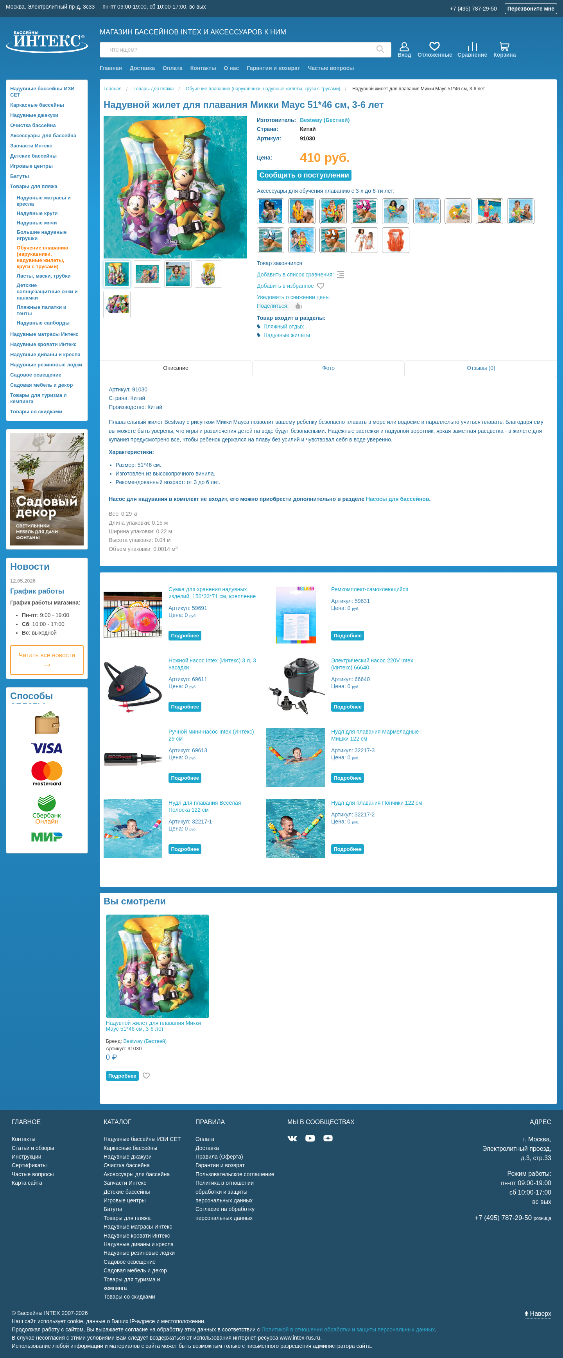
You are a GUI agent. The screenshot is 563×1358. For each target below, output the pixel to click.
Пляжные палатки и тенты (41, 310)
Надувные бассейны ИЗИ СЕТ (42, 92)
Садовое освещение (35, 375)
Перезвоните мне (530, 8)
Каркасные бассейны (37, 105)
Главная (111, 68)
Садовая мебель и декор (41, 385)
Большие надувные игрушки (42, 235)
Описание (175, 368)
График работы (37, 591)
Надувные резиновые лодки (46, 365)
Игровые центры (31, 166)
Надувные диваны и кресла (45, 354)
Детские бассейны (33, 156)
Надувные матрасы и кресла (44, 201)
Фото (328, 368)
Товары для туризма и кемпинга (38, 398)
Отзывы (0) (481, 368)
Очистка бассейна (33, 125)
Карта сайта (27, 1183)
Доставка (142, 68)
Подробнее (185, 636)
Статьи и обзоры (33, 1148)
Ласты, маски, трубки (44, 276)
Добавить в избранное (285, 286)
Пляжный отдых (284, 326)
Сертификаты (29, 1165)
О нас (231, 68)
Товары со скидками (36, 411)
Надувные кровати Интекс (43, 344)
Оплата (173, 68)
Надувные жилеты (287, 335)
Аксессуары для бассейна (43, 135)
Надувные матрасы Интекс (44, 334)
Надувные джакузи (34, 115)
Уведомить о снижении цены (293, 297)
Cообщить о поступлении (304, 175)
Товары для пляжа (33, 186)
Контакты (203, 68)
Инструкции (26, 1156)
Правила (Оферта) (219, 1156)
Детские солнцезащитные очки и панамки (47, 291)
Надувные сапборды (43, 323)
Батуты (19, 176)
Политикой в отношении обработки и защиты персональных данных (348, 1329)
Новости (30, 566)
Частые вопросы (331, 68)
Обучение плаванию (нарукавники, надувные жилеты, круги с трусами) (42, 257)
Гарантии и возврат (273, 68)
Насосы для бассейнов (397, 499)
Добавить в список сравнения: (295, 274)
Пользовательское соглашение (234, 1174)
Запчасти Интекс (31, 146)
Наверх (538, 1313)
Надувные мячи (37, 223)
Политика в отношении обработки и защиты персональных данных (224, 1192)
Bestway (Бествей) (325, 120)
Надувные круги (37, 213)
